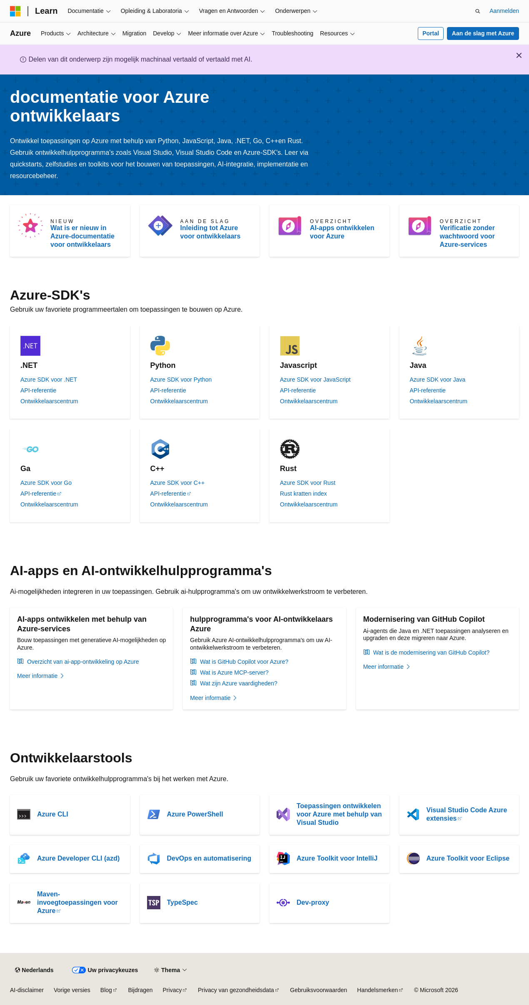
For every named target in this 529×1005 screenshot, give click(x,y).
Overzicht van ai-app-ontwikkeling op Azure (83, 661)
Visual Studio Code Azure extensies (467, 814)
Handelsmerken (377, 990)
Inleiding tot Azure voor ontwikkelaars (210, 232)
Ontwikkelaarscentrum (49, 401)
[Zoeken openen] (477, 11)
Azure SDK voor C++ (177, 482)
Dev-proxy (313, 902)
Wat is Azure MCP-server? (234, 672)
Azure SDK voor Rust (307, 482)
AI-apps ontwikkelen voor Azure (342, 232)
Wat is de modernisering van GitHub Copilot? (431, 652)
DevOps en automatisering (209, 858)
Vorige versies (72, 990)
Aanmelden (504, 10)
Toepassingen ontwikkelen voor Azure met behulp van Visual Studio (339, 814)
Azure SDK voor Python (181, 379)
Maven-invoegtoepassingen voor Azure (77, 902)
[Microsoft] (15, 11)
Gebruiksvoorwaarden (318, 990)
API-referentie (38, 390)
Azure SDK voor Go (46, 482)
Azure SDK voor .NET (48, 379)
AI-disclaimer (27, 990)
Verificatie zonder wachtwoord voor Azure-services (467, 236)
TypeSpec (182, 902)
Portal (430, 33)
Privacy (172, 990)
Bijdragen (140, 990)
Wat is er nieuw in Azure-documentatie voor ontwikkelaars (82, 236)
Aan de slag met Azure (483, 33)
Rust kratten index (303, 493)
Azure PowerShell (195, 814)
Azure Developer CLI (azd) (78, 858)
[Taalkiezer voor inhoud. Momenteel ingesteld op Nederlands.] (34, 970)
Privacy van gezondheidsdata (236, 990)
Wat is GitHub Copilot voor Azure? (244, 661)
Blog (106, 990)
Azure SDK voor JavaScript (315, 379)
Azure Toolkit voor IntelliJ (337, 858)
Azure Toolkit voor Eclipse (468, 858)
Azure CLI (52, 814)
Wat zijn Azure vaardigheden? (238, 683)
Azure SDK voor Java (438, 379)
